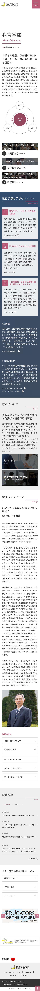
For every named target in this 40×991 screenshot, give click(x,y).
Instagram (13, 975)
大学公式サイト (9, 972)
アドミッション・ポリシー (14, 777)
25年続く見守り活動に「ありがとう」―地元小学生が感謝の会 (18, 826)
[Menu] (36, 4)
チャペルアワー (10, 895)
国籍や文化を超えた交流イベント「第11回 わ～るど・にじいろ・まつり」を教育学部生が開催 (18, 850)
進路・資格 (7, 272)
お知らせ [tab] (17, 804)
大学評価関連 (6, 984)
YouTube (24, 975)
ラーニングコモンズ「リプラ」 (12, 388)
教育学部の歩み (10, 749)
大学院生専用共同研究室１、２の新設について (18, 838)
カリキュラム (8, 312)
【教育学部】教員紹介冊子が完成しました (18, 815)
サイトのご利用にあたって (11, 981)
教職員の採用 (21, 984)
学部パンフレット (11, 878)
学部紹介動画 (9, 887)
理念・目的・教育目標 (12, 741)
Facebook (28, 972)
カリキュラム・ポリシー (13, 768)
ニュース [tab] (7, 804)
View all (32, 859)
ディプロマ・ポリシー (12, 759)
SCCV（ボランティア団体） (11, 391)
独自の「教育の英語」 (9, 351)
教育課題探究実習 (10, 235)
